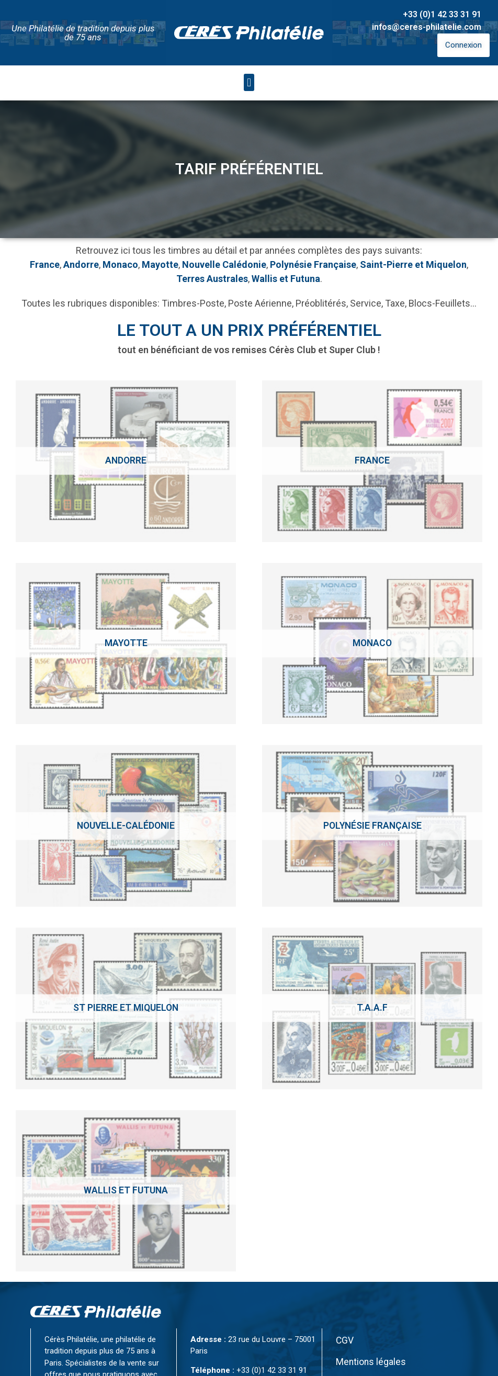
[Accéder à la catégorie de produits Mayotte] (126, 644)
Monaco (120, 264)
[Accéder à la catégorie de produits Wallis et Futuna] (126, 1191)
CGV (345, 1340)
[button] (249, 82)
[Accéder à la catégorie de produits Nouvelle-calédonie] (126, 826)
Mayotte (160, 264)
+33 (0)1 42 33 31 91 (442, 14)
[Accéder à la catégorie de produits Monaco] (372, 644)
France (45, 264)
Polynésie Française (313, 264)
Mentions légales (371, 1362)
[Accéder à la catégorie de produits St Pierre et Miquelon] (126, 1008)
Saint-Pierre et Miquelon (413, 264)
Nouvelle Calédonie (224, 264)
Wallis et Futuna (286, 278)
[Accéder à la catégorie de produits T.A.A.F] (372, 1008)
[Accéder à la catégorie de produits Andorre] (126, 461)
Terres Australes (212, 278)
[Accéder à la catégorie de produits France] (372, 461)
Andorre (81, 264)
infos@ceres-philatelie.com (426, 27)
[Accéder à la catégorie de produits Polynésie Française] (372, 826)
